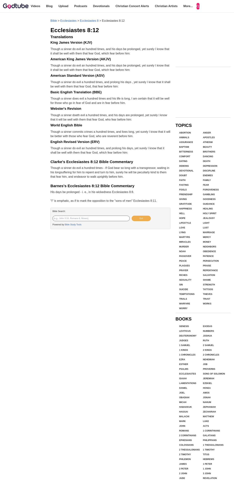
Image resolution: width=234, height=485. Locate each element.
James (183, 464)
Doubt (183, 175)
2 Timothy (185, 454)
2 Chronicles (211, 355)
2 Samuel (208, 345)
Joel (182, 393)
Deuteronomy (188, 336)
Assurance (186, 142)
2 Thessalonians (189, 449)
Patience (208, 256)
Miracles (185, 242)
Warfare (184, 303)
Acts (206, 426)
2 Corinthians (187, 435)
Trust (206, 299)
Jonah (207, 397)
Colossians (186, 445)
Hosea (207, 388)
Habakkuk (185, 407)
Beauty (207, 147)
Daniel (183, 388)
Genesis (184, 326)
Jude (182, 478)
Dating (183, 161)
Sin (181, 284)
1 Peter (207, 464)
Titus (206, 454)
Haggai (183, 411)
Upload (63, 6)
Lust (206, 227)
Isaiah (183, 378)
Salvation (209, 275)
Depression (210, 166)
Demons (184, 166)
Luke (206, 421)
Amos (206, 393)
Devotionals (101, 6)
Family (207, 180)
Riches (183, 275)
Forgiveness (211, 189)
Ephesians (185, 440)
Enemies (208, 175)
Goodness (209, 199)
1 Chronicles (187, 355)
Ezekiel (207, 383)
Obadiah (184, 397)
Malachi (184, 416)
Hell (182, 213)
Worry (183, 308)
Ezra (182, 359)
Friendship (186, 194)
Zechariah (209, 411)
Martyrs (184, 237)
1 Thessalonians (213, 445)
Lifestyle (185, 223)
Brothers (209, 151)
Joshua (207, 336)
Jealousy (209, 218)
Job (205, 364)
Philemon (185, 459)
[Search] (198, 6)
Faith (182, 180)
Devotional (186, 170)
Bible (53, 20)
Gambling (209, 194)
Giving (183, 199)
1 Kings (183, 350)
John (182, 426)
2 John (183, 473)
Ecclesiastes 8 (89, 20)
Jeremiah (208, 378)
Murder (184, 246)
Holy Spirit (209, 213)
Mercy (207, 237)
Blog (49, 6)
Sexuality (185, 280)
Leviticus (185, 331)
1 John (207, 468)
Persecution (211, 261)
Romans (184, 430)
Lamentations (187, 383)
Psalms (183, 369)
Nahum (207, 402)
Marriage (209, 232)
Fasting (184, 185)
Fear (206, 185)
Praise (207, 265)
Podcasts (80, 6)
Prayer (183, 270)
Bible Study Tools (73, 224)
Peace (183, 261)
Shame (207, 280)
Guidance (209, 204)
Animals (184, 137)
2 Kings (207, 350)
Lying (182, 232)
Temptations (187, 294)
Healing (208, 208)
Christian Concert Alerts (132, 6)
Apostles (209, 137)
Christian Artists (166, 6)
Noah (182, 251)
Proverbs (209, 369)
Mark (182, 421)
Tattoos (208, 289)
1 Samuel (184, 345)
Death (206, 161)
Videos (35, 6)
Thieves (207, 294)
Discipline (209, 170)
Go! (141, 218)
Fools (183, 189)
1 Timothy (209, 449)
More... (188, 6)
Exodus (207, 326)
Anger (207, 132)
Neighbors (209, 246)
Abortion (185, 132)
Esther (183, 364)
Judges (183, 340)
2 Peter (183, 468)
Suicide (183, 289)
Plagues (184, 265)
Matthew (208, 416)
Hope (182, 218)
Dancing (208, 156)
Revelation (210, 478)
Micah (182, 402)
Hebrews (208, 459)
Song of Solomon (214, 374)
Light (206, 223)
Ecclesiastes (68, 20)
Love (182, 227)
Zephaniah (209, 407)
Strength (209, 284)
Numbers (208, 331)
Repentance (210, 270)
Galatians (209, 435)
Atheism (208, 142)
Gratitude (185, 204)
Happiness (185, 208)
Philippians (210, 440)
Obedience (209, 251)
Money (207, 242)
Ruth (206, 340)
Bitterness (186, 151)
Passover (185, 256)
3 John (207, 473)
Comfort (184, 156)
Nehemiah (209, 359)
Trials (183, 299)
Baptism (184, 147)
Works (207, 303)
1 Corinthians (211, 430)
